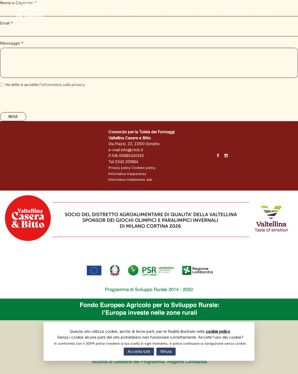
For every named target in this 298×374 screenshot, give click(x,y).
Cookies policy (143, 168)
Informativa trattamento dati (130, 180)
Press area (239, 14)
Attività (153, 14)
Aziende (125, 14)
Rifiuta (166, 351)
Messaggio (11, 43)
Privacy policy (119, 168)
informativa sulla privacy (63, 84)
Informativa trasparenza (127, 174)
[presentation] (40, 102)
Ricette (211, 14)
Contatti (268, 14)
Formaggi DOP (88, 14)
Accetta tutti (139, 351)
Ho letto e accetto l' (42, 84)
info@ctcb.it (132, 149)
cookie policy (218, 331)
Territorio (183, 14)
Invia (13, 116)
